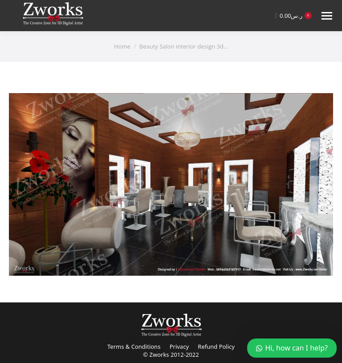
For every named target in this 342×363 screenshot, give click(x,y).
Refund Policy (216, 347)
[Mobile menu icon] (327, 16)
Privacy (179, 347)
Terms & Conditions (133, 347)
